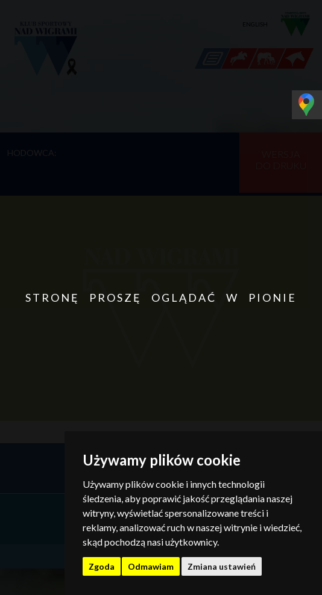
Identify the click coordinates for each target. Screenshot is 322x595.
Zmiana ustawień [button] (222, 566)
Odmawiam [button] (151, 566)
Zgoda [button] (102, 566)
